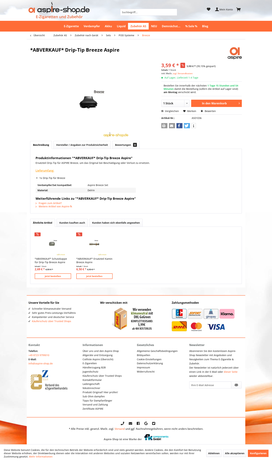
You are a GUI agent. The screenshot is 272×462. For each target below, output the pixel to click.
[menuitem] (148, 12)
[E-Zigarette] (71, 26)
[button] (164, 125)
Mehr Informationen (41, 456)
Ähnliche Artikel (42, 222)
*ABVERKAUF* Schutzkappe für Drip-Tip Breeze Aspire (51, 260)
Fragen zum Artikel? (49, 203)
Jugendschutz (90, 371)
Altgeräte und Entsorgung (98, 355)
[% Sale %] (191, 26)
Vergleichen (170, 111)
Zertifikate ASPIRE (93, 408)
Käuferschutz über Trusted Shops (51, 321)
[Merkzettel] (208, 9)
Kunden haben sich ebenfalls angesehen (116, 222)
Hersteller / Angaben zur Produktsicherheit (82, 144)
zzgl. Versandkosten (183, 73)
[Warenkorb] (240, 9)
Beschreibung (41, 144)
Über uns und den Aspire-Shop (101, 351)
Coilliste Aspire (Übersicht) (98, 359)
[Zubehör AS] (138, 26)
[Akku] (108, 26)
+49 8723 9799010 (38, 355)
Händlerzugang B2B (94, 367)
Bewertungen (126, 145)
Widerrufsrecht (146, 371)
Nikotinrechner (91, 388)
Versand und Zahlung (95, 404)
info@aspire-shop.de (40, 363)
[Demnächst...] (171, 26)
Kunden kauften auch (72, 222)
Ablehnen (214, 453)
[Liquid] (121, 26)
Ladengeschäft (91, 384)
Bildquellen (143, 355)
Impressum (143, 367)
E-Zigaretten (90, 363)
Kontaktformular (92, 380)
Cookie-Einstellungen (149, 359)
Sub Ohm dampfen (94, 396)
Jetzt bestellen (53, 276)
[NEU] (154, 26)
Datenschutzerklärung (150, 363)
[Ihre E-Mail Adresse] (210, 385)
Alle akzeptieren (234, 453)
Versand (120, 428)
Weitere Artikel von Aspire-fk (54, 206)
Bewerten (208, 111)
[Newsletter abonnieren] (236, 385)
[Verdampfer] (91, 26)
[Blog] (205, 26)
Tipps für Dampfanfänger (97, 400)
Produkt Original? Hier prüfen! (100, 392)
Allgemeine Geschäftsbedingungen (157, 351)
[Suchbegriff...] (148, 12)
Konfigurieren (258, 453)
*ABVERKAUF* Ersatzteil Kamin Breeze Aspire (94, 260)
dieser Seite (230, 371)
